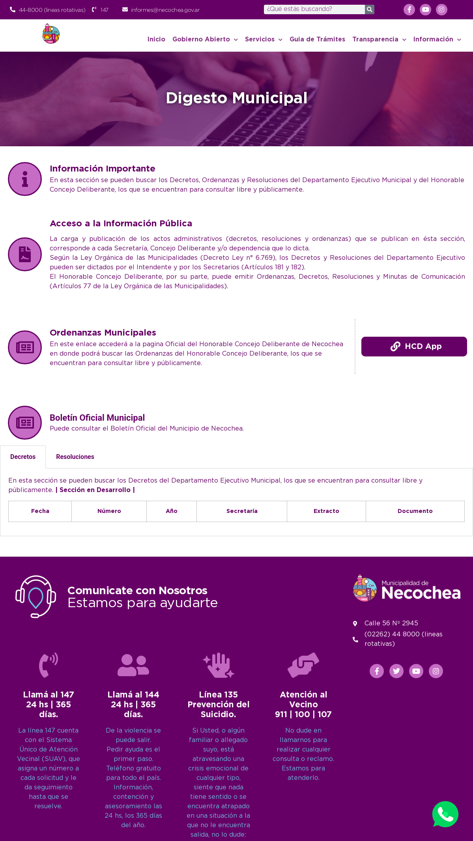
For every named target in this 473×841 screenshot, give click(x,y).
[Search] (369, 9)
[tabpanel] (236, 502)
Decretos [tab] (23, 457)
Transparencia (379, 40)
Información (437, 40)
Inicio (156, 40)
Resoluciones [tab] (75, 457)
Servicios (263, 40)
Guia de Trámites (317, 40)
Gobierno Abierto (205, 40)
